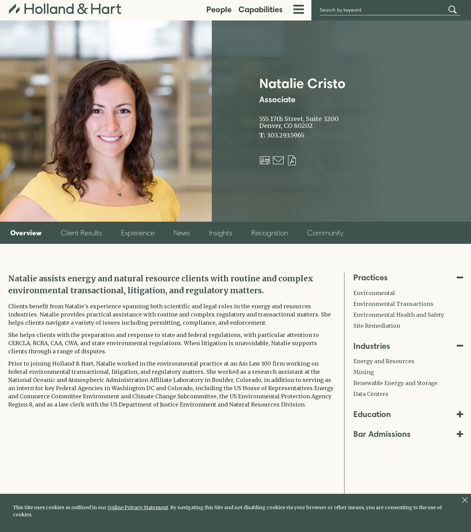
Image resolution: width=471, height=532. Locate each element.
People (219, 9)
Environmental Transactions (393, 303)
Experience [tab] (137, 232)
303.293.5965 (285, 135)
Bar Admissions (408, 434)
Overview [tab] (26, 232)
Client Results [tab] (81, 232)
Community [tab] (325, 232)
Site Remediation (376, 325)
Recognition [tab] (269, 232)
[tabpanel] (171, 341)
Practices (408, 277)
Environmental (374, 293)
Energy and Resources (383, 361)
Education (408, 414)
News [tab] (182, 232)
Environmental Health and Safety (398, 314)
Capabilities (260, 9)
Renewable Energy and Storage (395, 383)
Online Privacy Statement (137, 507)
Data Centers (370, 393)
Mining (363, 372)
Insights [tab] (220, 232)
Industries (408, 346)
